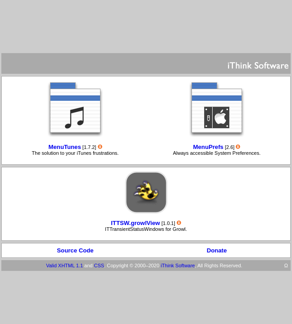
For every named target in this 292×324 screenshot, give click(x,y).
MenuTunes (65, 147)
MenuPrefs (208, 147)
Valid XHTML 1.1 (64, 265)
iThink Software (178, 265)
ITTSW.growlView (135, 223)
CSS (99, 265)
